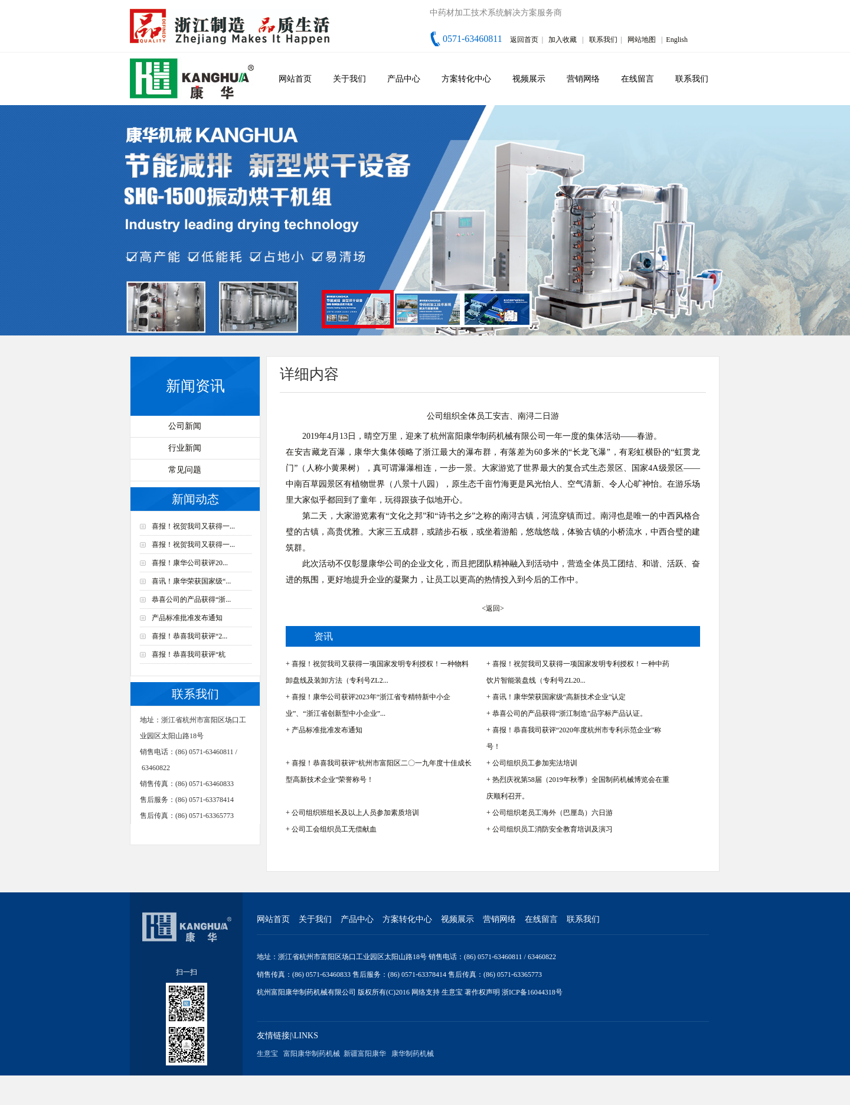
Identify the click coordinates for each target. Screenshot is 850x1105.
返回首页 (524, 39)
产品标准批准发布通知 (187, 618)
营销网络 (583, 78)
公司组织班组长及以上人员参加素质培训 (355, 813)
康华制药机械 (412, 1053)
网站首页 (295, 78)
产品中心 (403, 78)
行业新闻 (184, 448)
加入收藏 (562, 39)
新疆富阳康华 (365, 1053)
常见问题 (184, 469)
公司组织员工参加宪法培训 (534, 763)
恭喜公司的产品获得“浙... (191, 599)
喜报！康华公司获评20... (190, 563)
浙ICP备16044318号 (532, 992)
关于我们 (349, 78)
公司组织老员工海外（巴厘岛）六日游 (552, 813)
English (677, 39)
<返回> (493, 608)
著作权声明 (483, 992)
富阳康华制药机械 (311, 1053)
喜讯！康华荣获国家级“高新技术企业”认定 (559, 697)
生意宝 (452, 992)
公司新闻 (184, 426)
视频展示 (528, 78)
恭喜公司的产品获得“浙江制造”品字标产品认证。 (570, 713)
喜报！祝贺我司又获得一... (193, 526)
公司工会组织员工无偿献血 (334, 829)
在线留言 (637, 78)
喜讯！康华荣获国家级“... (191, 581)
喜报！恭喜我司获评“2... (189, 636)
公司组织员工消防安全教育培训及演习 (552, 829)
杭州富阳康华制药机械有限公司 (306, 992)
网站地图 (641, 39)
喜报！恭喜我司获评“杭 (188, 654)
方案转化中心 (466, 78)
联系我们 (603, 39)
